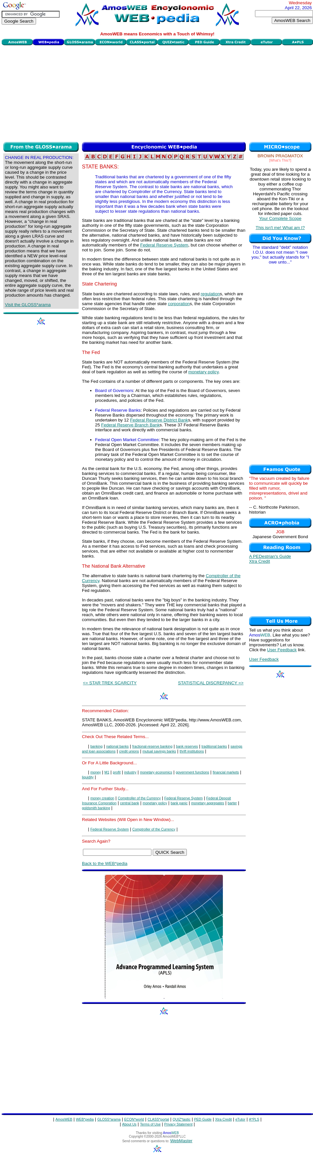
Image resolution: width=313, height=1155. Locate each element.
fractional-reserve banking (152, 746)
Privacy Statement (178, 1124)
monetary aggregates (207, 803)
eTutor (240, 1119)
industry (130, 772)
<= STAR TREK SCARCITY (110, 682)
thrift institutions (192, 751)
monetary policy (203, 371)
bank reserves (187, 746)
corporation (179, 303)
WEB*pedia (85, 1119)
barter (232, 803)
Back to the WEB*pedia (104, 863)
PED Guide (202, 1119)
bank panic (179, 803)
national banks (117, 746)
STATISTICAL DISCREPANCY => (211, 682)
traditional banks (214, 746)
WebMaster (181, 1140)
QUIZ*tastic (181, 1119)
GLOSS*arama (109, 1119)
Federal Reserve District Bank (159, 420)
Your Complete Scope (280, 218)
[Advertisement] (157, 93)
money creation (102, 798)
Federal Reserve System (164, 245)
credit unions (129, 751)
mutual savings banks (159, 751)
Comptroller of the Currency (139, 798)
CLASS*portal (158, 1119)
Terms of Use (150, 1124)
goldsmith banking (96, 808)
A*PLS (254, 1119)
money (95, 772)
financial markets (226, 772)
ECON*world (134, 1119)
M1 (107, 772)
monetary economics (156, 772)
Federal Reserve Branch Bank (130, 424)
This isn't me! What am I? (280, 227)
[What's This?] (280, 160)
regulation (210, 293)
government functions (192, 772)
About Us (129, 1124)
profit (117, 772)
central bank (129, 803)
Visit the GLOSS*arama (28, 304)
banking (96, 746)
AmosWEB (63, 1119)
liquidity (88, 777)
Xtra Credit (259, 561)
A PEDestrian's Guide (270, 556)
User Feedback (282, 649)
